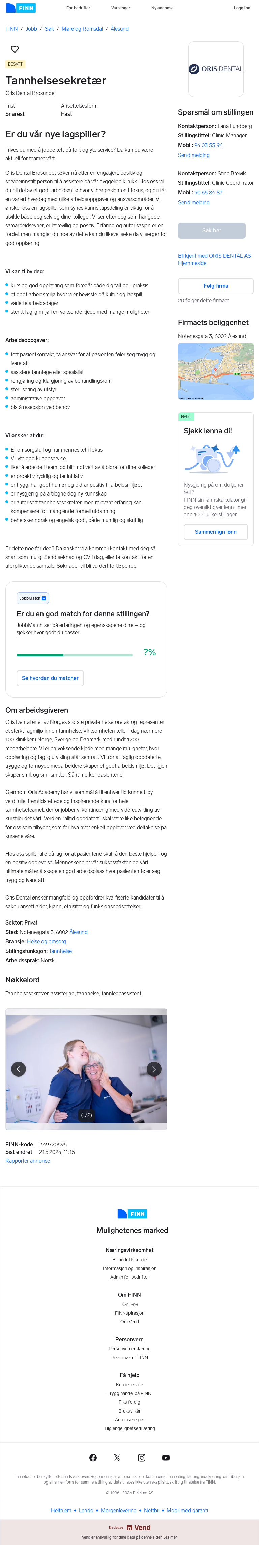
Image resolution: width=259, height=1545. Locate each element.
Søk (49, 29)
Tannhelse (60, 951)
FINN (11, 29)
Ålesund (120, 29)
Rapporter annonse (27, 1161)
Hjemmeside (192, 263)
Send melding (194, 155)
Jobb (31, 29)
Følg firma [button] (216, 286)
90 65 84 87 (208, 192)
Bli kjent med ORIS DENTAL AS (214, 256)
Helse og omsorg (46, 941)
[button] (14, 49)
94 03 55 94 (208, 145)
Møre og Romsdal (82, 29)
